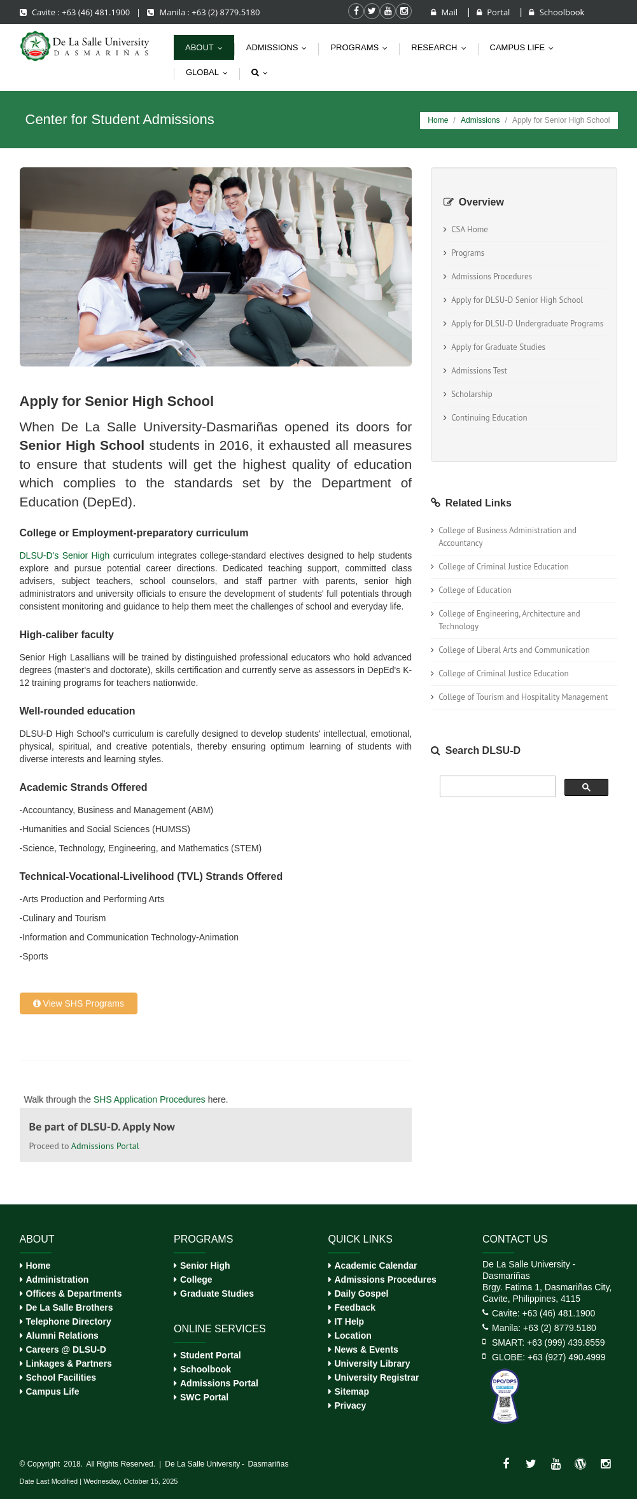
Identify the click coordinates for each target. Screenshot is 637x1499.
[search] (496, 786)
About (206, 47)
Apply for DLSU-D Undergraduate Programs (527, 323)
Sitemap (352, 1391)
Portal (494, 12)
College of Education (475, 590)
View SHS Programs (78, 725)
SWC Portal (204, 1397)
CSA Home (469, 229)
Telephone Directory (68, 1321)
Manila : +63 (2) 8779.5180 (203, 12)
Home (438, 120)
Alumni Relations (62, 1335)
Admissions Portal (219, 1383)
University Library (372, 1363)
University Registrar (377, 1377)
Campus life (525, 47)
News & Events (366, 1349)
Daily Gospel (362, 1293)
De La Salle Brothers (69, 1307)
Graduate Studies (217, 1293)
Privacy (351, 1405)
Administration (57, 1279)
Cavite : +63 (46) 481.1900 (76, 12)
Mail (445, 12)
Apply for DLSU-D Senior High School (517, 300)
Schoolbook (556, 12)
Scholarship (472, 394)
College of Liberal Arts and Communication (514, 650)
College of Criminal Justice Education (503, 566)
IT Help (350, 1321)
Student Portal (210, 1355)
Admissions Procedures (491, 276)
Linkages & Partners (69, 1363)
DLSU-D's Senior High (65, 555)
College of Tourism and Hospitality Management (523, 697)
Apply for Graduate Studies (498, 347)
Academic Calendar (376, 1265)
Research (441, 47)
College (196, 1279)
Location (353, 1335)
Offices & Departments (74, 1293)
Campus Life (53, 1391)
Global (210, 72)
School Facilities (61, 1377)
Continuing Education (489, 417)
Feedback (355, 1307)
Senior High (205, 1265)
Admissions (279, 47)
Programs (361, 47)
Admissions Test (479, 370)
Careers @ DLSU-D (66, 1349)
